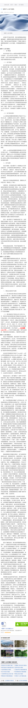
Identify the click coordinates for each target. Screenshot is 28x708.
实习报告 (21, 4)
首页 (11, 4)
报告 (16, 4)
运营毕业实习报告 (19, 667)
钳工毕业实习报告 (5, 671)
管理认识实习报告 (19, 673)
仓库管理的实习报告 (6, 669)
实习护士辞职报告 (23, 680)
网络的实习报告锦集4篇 (7, 676)
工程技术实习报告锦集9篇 (21, 669)
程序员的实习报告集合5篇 (7, 667)
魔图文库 (11, 684)
